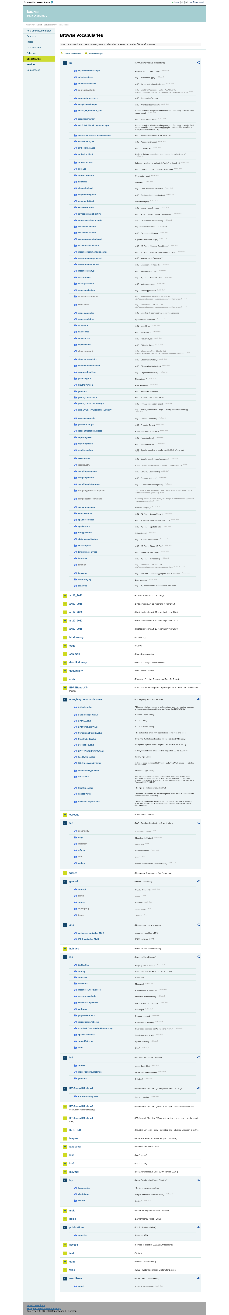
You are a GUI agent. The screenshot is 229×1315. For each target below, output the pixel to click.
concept (82, 889)
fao (71, 823)
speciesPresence (86, 1034)
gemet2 (73, 881)
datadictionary (78, 662)
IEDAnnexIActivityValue (89, 763)
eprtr (72, 679)
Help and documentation (39, 30)
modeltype (83, 325)
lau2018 (74, 1171)
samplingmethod (86, 477)
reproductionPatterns (88, 1022)
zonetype (82, 586)
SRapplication (85, 532)
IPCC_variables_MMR (88, 939)
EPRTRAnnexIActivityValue (91, 751)
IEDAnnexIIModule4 (81, 1118)
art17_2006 (76, 612)
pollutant (82, 391)
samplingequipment (87, 471)
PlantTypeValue (85, 788)
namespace (83, 332)
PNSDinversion (85, 385)
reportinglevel (85, 437)
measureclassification (88, 245)
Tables (30, 42)
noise (72, 1218)
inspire (73, 1138)
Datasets (31, 36)
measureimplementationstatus (93, 252)
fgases (73, 873)
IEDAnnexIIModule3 (81, 1106)
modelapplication (86, 290)
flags (80, 837)
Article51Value (85, 707)
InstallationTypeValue (88, 770)
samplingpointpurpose (89, 484)
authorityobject (85, 154)
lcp (71, 1180)
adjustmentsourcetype (89, 71)
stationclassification (88, 539)
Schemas (31, 53)
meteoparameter (86, 283)
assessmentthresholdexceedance (94, 135)
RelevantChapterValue (89, 801)
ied (71, 1057)
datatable (82, 182)
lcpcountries (84, 1188)
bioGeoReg (83, 965)
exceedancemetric (87, 226)
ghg (71, 925)
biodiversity (76, 637)
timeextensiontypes (87, 552)
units (80, 1047)
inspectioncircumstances (90, 1072)
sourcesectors (85, 513)
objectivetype (84, 344)
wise (72, 1270)
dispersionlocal (85, 188)
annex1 (81, 1065)
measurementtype (87, 271)
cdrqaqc (82, 169)
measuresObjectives (88, 1002)
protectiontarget (86, 424)
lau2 (71, 1163)
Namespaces (33, 70)
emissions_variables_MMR (91, 933)
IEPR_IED (75, 1130)
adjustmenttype (85, 77)
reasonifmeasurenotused (90, 431)
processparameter (87, 418)
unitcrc (81, 863)
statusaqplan (84, 545)
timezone (82, 573)
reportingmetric (85, 444)
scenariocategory (86, 507)
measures (83, 983)
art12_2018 (76, 604)
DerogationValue (86, 745)
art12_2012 (76, 595)
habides (74, 948)
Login (177, 2)
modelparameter (86, 313)
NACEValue (83, 776)
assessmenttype (86, 141)
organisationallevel (87, 372)
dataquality (76, 670)
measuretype (84, 277)
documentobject (86, 201)
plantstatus (83, 1194)
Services (31, 64)
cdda (72, 645)
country (82, 1286)
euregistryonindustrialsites (85, 699)
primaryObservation (87, 397)
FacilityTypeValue (86, 757)
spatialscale (84, 526)
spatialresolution (86, 520)
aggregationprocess (87, 98)
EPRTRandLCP (78, 687)
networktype (84, 338)
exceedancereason (87, 232)
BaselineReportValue (88, 715)
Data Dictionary (50, 25)
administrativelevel (87, 83)
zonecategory (84, 579)
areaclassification (86, 119)
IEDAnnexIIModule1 (81, 1088)
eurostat (74, 814)
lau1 (71, 1155)
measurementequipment (90, 258)
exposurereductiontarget (90, 239)
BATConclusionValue (88, 727)
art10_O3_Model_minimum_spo (93, 125)
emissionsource (86, 207)
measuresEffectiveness (89, 990)
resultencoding (85, 450)
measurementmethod (88, 264)
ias (71, 957)
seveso (73, 1244)
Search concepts (96, 54)
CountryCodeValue (87, 739)
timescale (82, 558)
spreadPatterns (85, 1041)
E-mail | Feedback (36, 1305)
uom (72, 1261)
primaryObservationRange (91, 403)
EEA (39, 2)
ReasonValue (84, 794)
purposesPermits (86, 1015)
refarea (81, 850)
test (71, 1253)
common (74, 654)
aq (70, 62)
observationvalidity (87, 359)
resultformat (84, 458)
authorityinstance (86, 148)
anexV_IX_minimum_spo (90, 110)
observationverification (89, 365)
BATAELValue (84, 721)
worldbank (75, 1278)
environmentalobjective (89, 214)
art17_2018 (76, 629)
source (81, 902)
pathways (82, 1009)
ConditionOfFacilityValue (90, 733)
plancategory (84, 378)
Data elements (34, 47)
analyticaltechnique (87, 104)
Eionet (39, 25)
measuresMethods (87, 996)
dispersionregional (87, 194)
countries (82, 977)
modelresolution (86, 319)
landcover (75, 1146)
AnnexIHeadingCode (88, 1096)
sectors (81, 1200)
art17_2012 (76, 620)
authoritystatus (85, 162)
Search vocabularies (73, 54)
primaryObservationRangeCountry (94, 410)
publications (76, 1227)
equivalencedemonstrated (90, 220)
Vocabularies (34, 59)
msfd (72, 1210)
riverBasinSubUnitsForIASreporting (95, 1028)
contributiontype (86, 175)
